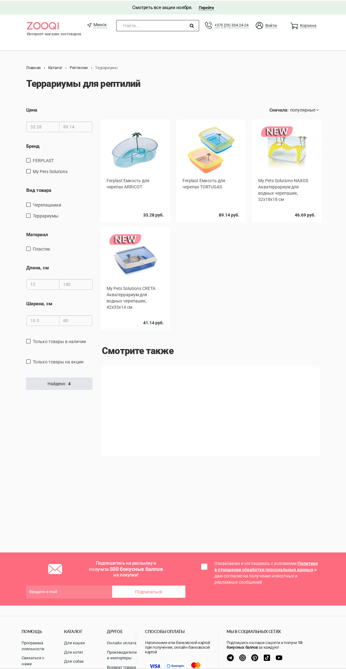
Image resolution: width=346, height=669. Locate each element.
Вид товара (38, 189)
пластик (41, 248)
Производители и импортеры (122, 655)
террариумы (45, 214)
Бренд (32, 145)
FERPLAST (43, 159)
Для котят (73, 652)
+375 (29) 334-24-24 (231, 24)
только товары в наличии (59, 340)
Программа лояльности (33, 646)
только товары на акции (58, 360)
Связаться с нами (33, 661)
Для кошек (74, 643)
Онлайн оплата (121, 643)
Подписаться (148, 590)
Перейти (206, 6)
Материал (37, 234)
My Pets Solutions (50, 170)
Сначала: (278, 109)
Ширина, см (39, 303)
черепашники (47, 204)
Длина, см (37, 267)
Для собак (74, 661)
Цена (31, 109)
